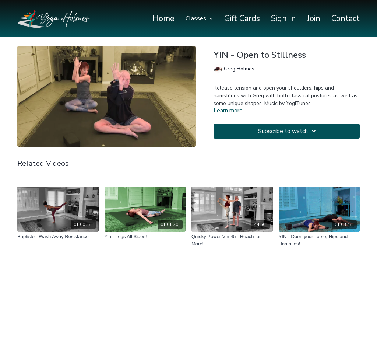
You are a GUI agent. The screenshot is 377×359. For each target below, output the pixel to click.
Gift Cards (242, 18)
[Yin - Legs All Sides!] (145, 236)
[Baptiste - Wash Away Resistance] (58, 236)
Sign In (283, 18)
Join (313, 18)
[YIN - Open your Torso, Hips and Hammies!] (319, 240)
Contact (345, 18)
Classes (199, 18)
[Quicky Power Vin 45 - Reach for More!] (232, 240)
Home (163, 18)
